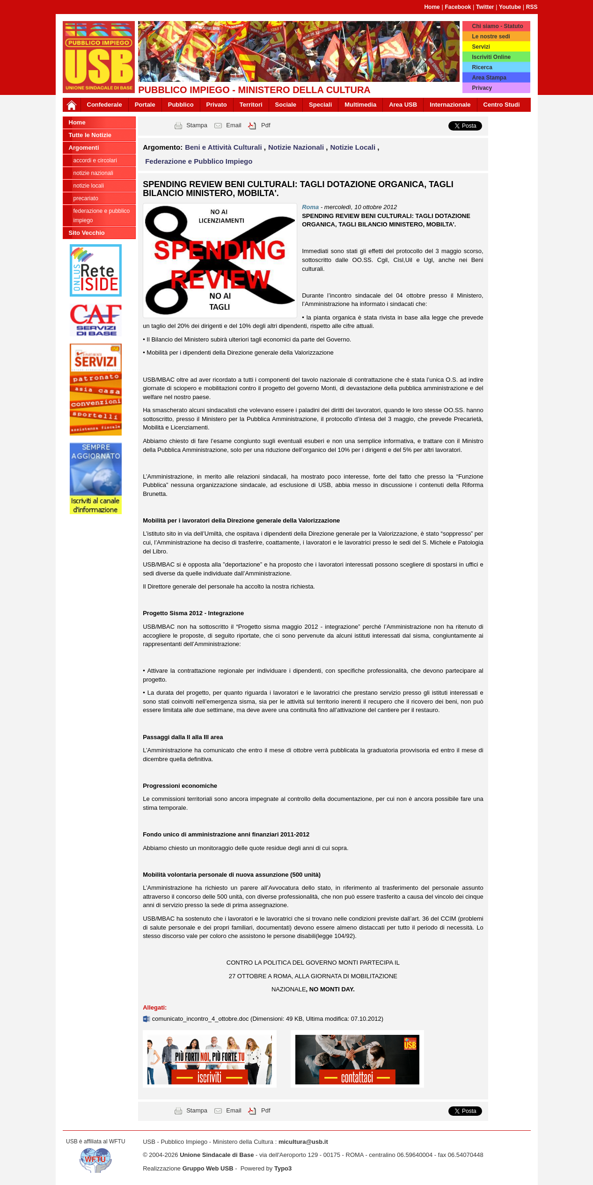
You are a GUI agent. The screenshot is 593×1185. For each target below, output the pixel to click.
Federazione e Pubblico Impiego (101, 216)
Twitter (485, 7)
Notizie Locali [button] (354, 147)
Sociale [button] (286, 104)
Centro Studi (501, 104)
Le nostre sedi (491, 36)
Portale (145, 104)
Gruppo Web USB (208, 1168)
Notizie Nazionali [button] (297, 147)
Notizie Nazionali (93, 173)
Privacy (482, 88)
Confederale (104, 104)
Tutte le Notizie (90, 134)
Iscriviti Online (491, 57)
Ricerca (482, 67)
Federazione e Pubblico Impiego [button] (198, 161)
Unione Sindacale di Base (217, 1154)
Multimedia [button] (360, 104)
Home (431, 7)
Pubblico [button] (181, 104)
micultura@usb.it (303, 1141)
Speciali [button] (320, 104)
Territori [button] (251, 104)
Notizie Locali (88, 185)
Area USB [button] (403, 104)
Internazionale (450, 104)
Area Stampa (489, 77)
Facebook (458, 7)
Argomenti (84, 147)
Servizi (481, 47)
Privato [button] (216, 104)
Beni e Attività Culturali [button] (224, 147)
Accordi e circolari (95, 160)
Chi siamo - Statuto (497, 26)
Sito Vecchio (87, 232)
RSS (532, 7)
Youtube (510, 7)
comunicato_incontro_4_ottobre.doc (201, 1018)
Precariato (85, 198)
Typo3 (283, 1168)
